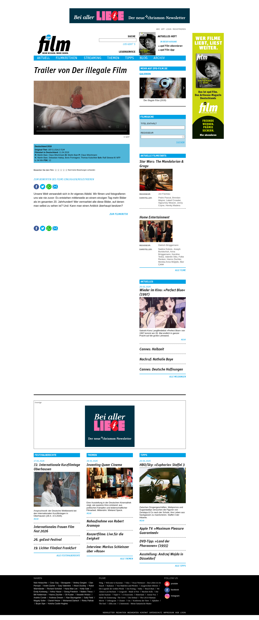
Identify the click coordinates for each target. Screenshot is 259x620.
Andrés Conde (40, 598)
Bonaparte (65, 583)
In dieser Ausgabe (168, 42)
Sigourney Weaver (167, 203)
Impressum (168, 613)
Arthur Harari (55, 592)
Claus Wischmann (57, 155)
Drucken (61, 186)
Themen (113, 58)
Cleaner (122, 600)
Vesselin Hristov (83, 595)
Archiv (159, 58)
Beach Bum (149, 589)
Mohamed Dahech (71, 600)
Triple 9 (116, 595)
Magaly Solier (40, 600)
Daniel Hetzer (54, 600)
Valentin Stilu (171, 256)
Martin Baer (43, 155)
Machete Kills (147, 592)
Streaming (92, 58)
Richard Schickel (54, 589)
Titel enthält (149, 123)
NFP (118, 158)
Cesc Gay (54, 583)
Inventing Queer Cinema (104, 465)
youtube (174, 583)
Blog (144, 58)
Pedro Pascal (164, 197)
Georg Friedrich (71, 592)
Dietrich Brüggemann (168, 245)
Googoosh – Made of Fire (129, 592)
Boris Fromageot (72, 158)
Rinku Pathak (88, 600)
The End (102, 603)
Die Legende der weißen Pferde (111, 589)
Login (168, 29)
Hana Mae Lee (71, 589)
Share (49, 186)
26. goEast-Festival (48, 540)
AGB (177, 613)
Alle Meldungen (177, 377)
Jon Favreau (164, 194)
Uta (129, 600)
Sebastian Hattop (56, 158)
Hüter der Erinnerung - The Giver (112, 598)
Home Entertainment (154, 217)
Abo (158, 29)
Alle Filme (180, 270)
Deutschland (41, 146)
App (163, 29)
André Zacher (49, 586)
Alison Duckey (80, 586)
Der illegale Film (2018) (155, 100)
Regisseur (147, 133)
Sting (101, 583)
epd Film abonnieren (171, 46)
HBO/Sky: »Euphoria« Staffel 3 (162, 465)
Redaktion (121, 613)
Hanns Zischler (174, 259)
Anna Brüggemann (166, 252)
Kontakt (144, 613)
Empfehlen (55, 186)
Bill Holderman (40, 595)
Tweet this (42, 186)
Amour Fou (151, 595)
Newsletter (109, 613)
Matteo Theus (86, 592)
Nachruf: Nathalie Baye (156, 359)
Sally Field (88, 598)
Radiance (110, 586)
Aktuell (43, 58)
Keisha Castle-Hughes (58, 603)
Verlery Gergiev (80, 583)
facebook (175, 590)
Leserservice (127, 51)
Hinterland (140, 595)
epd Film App (167, 49)
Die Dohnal (133, 598)
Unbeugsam (111, 600)
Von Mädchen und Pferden (127, 586)
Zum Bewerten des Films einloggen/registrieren (64, 179)
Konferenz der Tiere (141, 600)
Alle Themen (126, 559)
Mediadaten (133, 613)
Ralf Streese (108, 158)
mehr (183, 340)
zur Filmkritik (119, 214)
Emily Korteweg (40, 592)
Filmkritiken (66, 58)
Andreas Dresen (56, 598)
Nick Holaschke (40, 583)
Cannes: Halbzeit (151, 349)
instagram (175, 596)
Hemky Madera (173, 205)
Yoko (127, 583)
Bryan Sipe (40, 603)
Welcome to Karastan (114, 583)
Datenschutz (155, 613)
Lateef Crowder (173, 200)
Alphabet (155, 600)
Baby (140, 589)
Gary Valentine (64, 586)
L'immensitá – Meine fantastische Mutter (135, 603)
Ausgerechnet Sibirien (149, 586)
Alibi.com (112, 603)
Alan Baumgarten (73, 598)
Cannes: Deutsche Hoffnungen (161, 369)
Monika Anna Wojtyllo (168, 262)
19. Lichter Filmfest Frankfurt (55, 548)
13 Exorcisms (127, 595)
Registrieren (179, 29)
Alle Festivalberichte (68, 555)
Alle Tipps (180, 566)
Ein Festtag (131, 589)
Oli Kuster (69, 595)
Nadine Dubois (165, 249)
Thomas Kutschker (89, 158)
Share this (36, 186)
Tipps (129, 58)
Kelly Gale (84, 589)
